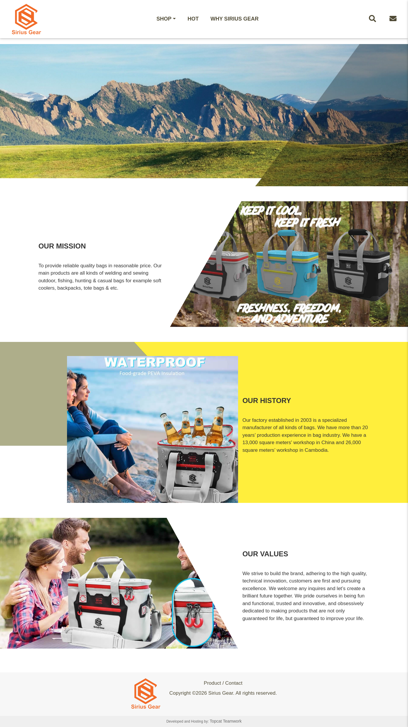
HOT (193, 19)
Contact (234, 683)
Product (212, 683)
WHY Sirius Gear (234, 19)
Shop (163, 19)
